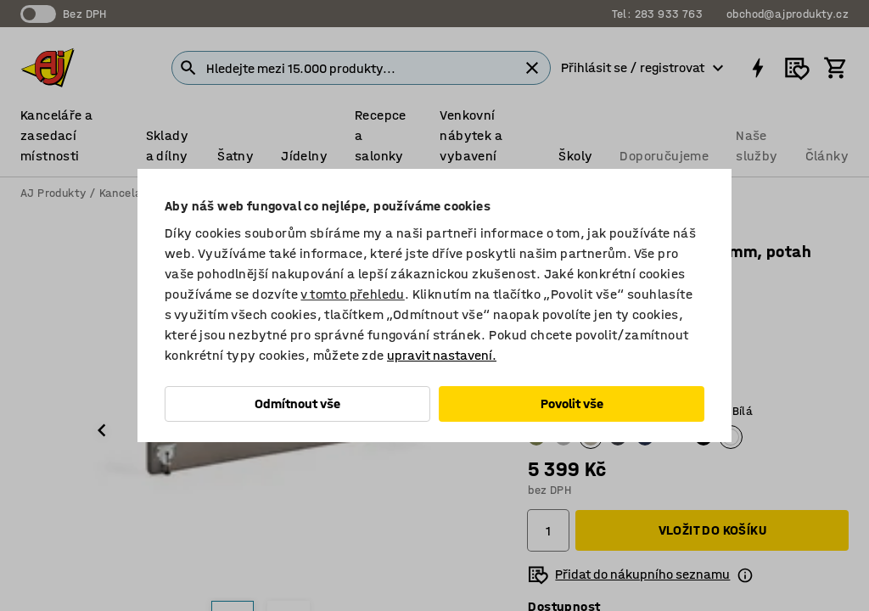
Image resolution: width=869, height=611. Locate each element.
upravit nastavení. (441, 355)
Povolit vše (572, 403)
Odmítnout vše (297, 403)
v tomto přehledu (352, 294)
